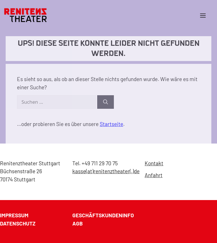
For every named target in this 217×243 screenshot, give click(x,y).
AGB (77, 223)
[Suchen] (105, 102)
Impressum (14, 215)
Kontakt (154, 163)
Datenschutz (18, 223)
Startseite (111, 124)
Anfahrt (153, 175)
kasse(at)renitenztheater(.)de (106, 171)
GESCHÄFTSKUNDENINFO (103, 215)
